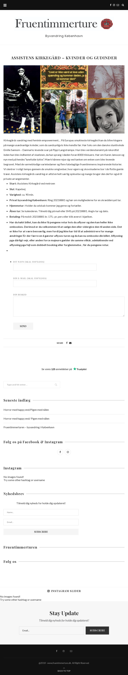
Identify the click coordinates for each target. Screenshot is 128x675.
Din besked (68, 296)
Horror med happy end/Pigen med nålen (26, 409)
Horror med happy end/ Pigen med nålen (26, 418)
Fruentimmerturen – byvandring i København (29, 427)
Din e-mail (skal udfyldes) (54, 281)
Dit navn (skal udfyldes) (54, 264)
